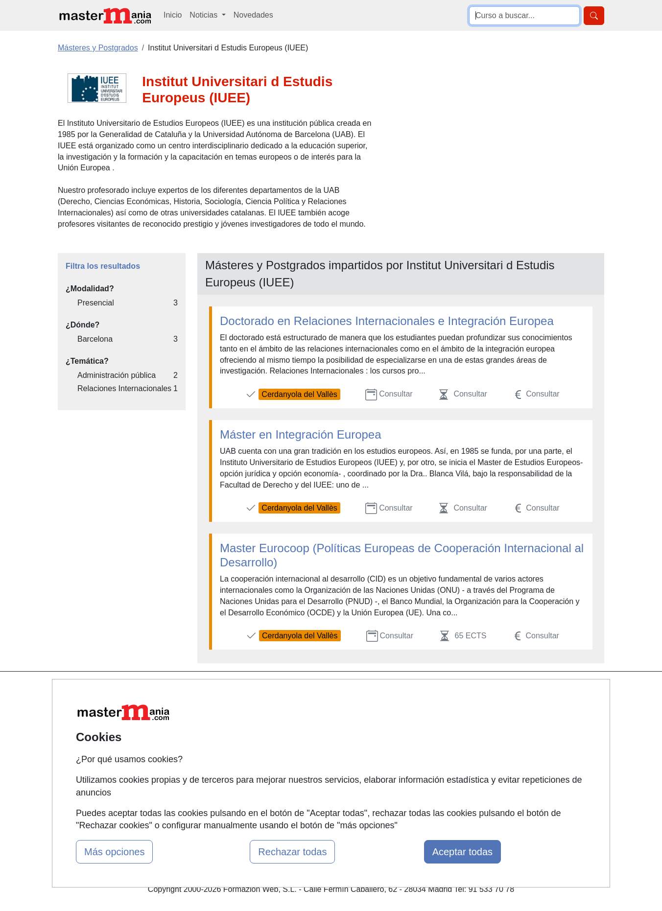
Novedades (253, 15)
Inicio (173, 15)
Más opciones (114, 851)
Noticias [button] (204, 15)
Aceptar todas (462, 851)
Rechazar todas (292, 851)
